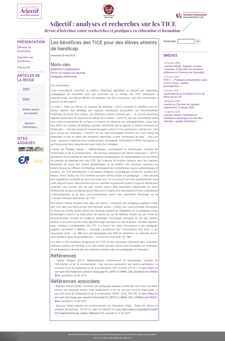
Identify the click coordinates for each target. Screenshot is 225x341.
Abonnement (82, 334)
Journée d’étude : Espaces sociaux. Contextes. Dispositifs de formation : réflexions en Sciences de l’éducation (184, 69)
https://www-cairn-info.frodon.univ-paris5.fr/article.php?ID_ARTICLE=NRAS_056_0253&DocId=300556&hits (106, 271)
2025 (25, 89)
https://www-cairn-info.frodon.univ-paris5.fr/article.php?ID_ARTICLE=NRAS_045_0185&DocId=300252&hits (106, 297)
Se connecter (103, 334)
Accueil (72, 334)
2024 (25, 99)
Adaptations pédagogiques (65, 69)
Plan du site (23, 67)
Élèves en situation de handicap (68, 72)
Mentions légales (136, 334)
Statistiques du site (118, 334)
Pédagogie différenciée (64, 76)
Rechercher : (170, 41)
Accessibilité (150, 334)
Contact (92, 334)
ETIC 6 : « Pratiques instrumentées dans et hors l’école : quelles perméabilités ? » (185, 83)
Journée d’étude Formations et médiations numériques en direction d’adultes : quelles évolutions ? (183, 118)
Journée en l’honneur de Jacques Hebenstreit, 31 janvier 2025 (182, 106)
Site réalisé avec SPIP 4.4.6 (120, 338)
